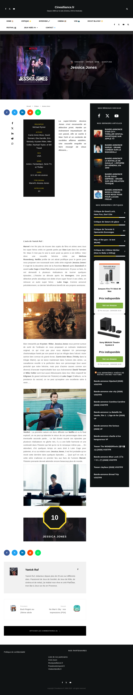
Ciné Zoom (52, 660)
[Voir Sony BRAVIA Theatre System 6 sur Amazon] (109, 327)
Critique (89, 62)
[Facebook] (6, 9)
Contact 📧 (51, 28)
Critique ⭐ (26, 21)
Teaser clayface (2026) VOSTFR (108, 467)
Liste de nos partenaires (58, 657)
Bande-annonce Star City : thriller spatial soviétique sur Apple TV (114, 134)
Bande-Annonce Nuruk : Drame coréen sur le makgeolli (113, 149)
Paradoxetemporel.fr (56, 666)
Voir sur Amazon (109, 305)
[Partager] (7, 112)
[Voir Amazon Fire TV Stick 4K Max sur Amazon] (109, 274)
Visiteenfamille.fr (54, 669)
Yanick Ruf (79, 62)
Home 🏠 (10, 21)
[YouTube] (14, 9)
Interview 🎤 (44, 21)
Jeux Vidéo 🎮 (30, 28)
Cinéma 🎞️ (62, 21)
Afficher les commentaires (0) (45, 631)
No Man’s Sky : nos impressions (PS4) (56, 609)
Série (97, 62)
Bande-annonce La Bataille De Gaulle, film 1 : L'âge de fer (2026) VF (109, 415)
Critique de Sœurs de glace (106, 222)
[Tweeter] (15, 112)
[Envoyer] (30, 112)
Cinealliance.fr (64, 7)
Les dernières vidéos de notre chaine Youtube (110, 374)
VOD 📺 (77, 21)
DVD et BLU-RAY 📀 (95, 21)
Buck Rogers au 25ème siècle (29, 609)
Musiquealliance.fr (55, 663)
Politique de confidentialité (14, 652)
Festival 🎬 (11, 28)
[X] (10, 9)
